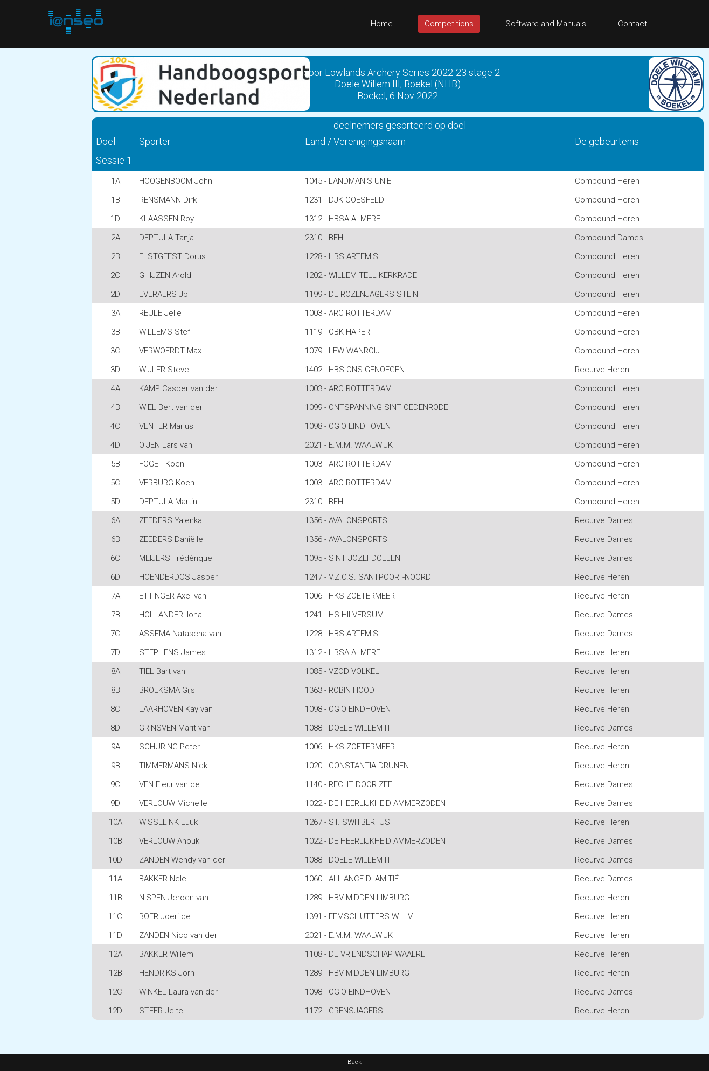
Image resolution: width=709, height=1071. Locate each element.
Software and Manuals (545, 24)
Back (354, 1062)
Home (382, 24)
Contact (632, 24)
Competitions (449, 24)
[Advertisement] (43, 209)
